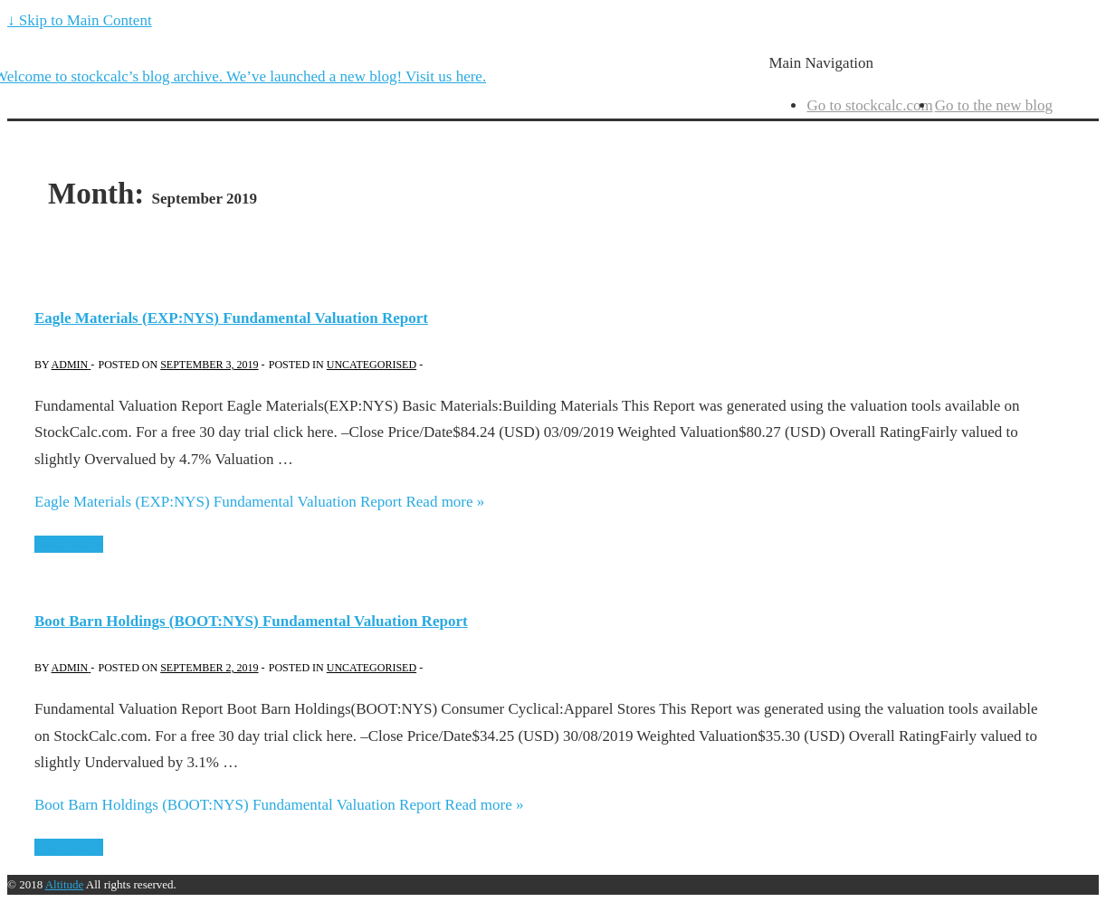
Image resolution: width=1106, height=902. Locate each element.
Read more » (259, 501)
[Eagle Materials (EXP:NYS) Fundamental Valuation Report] (209, 364)
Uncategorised (371, 364)
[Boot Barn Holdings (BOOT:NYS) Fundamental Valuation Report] (209, 667)
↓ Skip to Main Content (79, 20)
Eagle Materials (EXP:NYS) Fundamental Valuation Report (231, 318)
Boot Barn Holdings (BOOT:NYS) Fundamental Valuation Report (251, 621)
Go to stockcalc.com (869, 105)
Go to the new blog (994, 105)
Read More (68, 544)
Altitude (64, 884)
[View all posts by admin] (71, 364)
